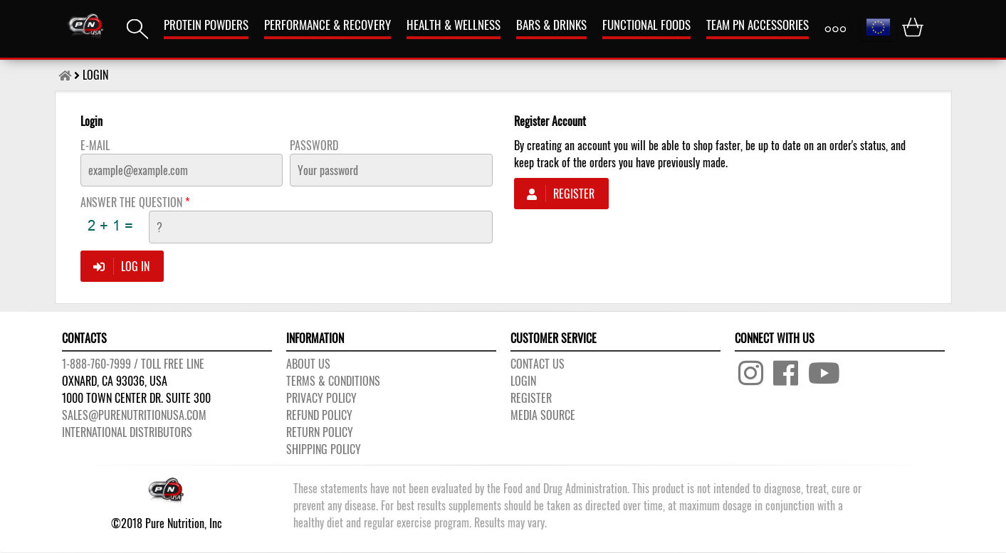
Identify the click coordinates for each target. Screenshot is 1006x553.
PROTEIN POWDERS (206, 24)
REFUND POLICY (319, 414)
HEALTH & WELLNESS (454, 24)
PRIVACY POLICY (321, 397)
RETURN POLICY (319, 432)
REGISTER (531, 397)
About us (308, 363)
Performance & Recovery (327, 24)
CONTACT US (537, 363)
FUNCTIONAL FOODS (646, 24)
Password (314, 145)
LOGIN (523, 380)
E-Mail (95, 145)
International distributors (127, 432)
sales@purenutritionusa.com (134, 414)
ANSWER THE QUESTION (134, 202)
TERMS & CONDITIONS (333, 380)
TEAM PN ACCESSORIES (757, 24)
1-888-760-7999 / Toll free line (133, 363)
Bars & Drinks (551, 24)
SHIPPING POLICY (323, 449)
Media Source (542, 414)
